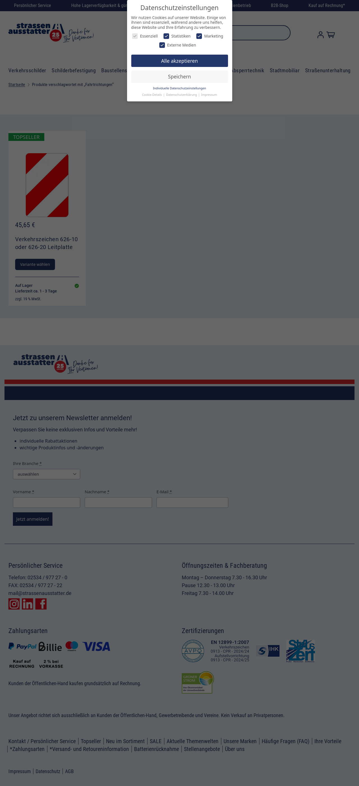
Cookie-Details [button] (152, 95)
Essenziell (145, 36)
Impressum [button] (209, 95)
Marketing (209, 36)
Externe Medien (177, 45)
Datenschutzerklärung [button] (182, 95)
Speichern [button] (179, 76)
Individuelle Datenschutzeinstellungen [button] (179, 88)
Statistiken (177, 36)
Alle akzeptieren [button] (179, 60)
